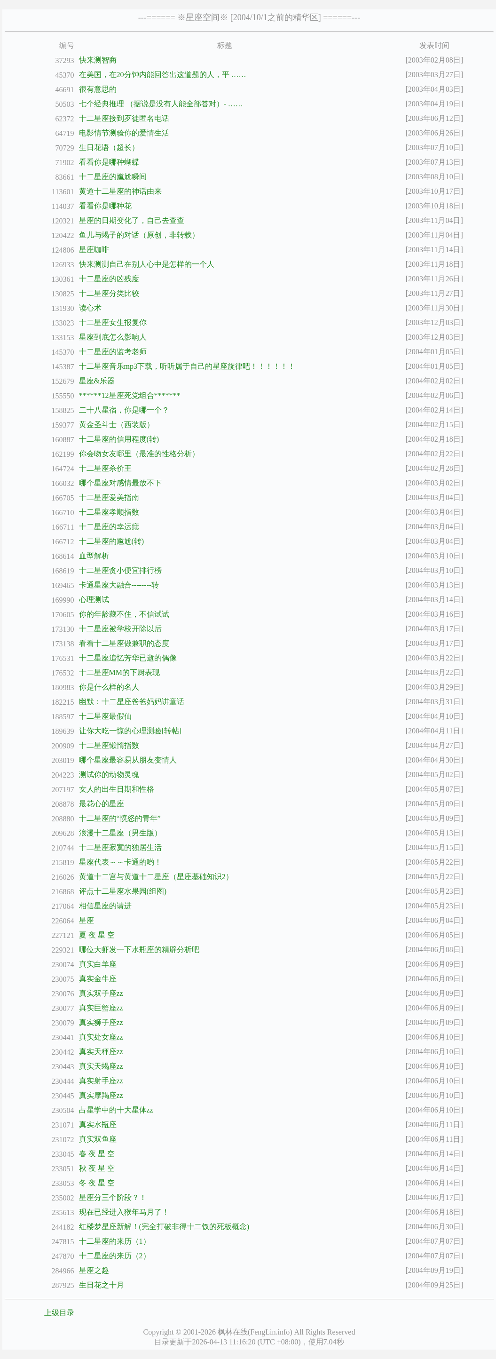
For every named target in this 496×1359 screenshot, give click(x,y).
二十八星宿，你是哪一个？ (124, 410)
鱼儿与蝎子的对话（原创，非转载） (139, 235)
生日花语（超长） (109, 147)
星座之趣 (94, 1270)
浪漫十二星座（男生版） (120, 833)
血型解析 (94, 556)
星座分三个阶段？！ (113, 1197)
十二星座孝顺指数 (109, 512)
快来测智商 (98, 60)
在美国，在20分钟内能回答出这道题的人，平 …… (162, 75)
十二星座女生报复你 (113, 322)
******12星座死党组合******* (130, 395)
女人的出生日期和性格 (116, 789)
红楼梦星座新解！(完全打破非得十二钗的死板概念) (164, 1227)
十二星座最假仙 (105, 716)
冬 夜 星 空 (97, 1183)
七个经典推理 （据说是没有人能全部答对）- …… (161, 104)
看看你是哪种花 (105, 206)
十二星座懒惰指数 (109, 745)
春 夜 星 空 (97, 1154)
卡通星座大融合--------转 (119, 585)
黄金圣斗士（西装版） (116, 425)
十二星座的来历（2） (114, 1256)
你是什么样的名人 (109, 687)
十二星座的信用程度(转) (119, 439)
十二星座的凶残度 (109, 279)
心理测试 (94, 600)
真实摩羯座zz (101, 1095)
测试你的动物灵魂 (109, 775)
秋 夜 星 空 (97, 1168)
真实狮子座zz (101, 1022)
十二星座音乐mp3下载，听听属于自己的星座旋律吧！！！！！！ (187, 366)
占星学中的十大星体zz (116, 1110)
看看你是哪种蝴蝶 (109, 162)
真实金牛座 (98, 979)
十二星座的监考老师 (113, 352)
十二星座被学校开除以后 (120, 629)
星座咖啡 (94, 250)
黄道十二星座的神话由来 (120, 191)
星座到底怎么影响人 (113, 337)
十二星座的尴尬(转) (111, 541)
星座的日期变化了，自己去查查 (131, 220)
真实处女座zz (101, 1037)
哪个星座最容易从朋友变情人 (128, 760)
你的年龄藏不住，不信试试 (124, 614)
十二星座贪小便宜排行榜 (120, 570)
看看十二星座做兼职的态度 (124, 643)
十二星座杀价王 (105, 468)
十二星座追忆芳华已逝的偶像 (128, 658)
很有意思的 (98, 89)
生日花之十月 (101, 1285)
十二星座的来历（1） (114, 1241)
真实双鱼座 (98, 1139)
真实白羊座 (98, 964)
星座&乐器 (97, 381)
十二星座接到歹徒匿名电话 (124, 118)
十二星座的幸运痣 (109, 527)
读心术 (90, 308)
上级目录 (59, 1313)
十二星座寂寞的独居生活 (120, 847)
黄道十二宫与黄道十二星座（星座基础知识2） (156, 877)
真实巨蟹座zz (101, 1008)
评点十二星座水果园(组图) (123, 891)
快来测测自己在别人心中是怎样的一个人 (146, 264)
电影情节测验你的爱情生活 (124, 133)
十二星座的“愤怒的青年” (120, 818)
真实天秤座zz (101, 1052)
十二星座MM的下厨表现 (119, 672)
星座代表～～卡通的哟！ (120, 862)
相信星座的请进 (105, 906)
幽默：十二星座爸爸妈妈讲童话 (131, 702)
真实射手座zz (101, 1081)
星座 (86, 920)
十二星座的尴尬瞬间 (113, 177)
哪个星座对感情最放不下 (120, 483)
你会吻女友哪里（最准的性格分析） (139, 454)
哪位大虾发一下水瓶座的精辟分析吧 (139, 950)
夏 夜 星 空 (97, 935)
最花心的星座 (101, 804)
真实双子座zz (101, 993)
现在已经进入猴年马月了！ (124, 1212)
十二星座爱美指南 (109, 497)
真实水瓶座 (98, 1125)
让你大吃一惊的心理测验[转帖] (130, 731)
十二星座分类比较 (109, 293)
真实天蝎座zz (101, 1066)
